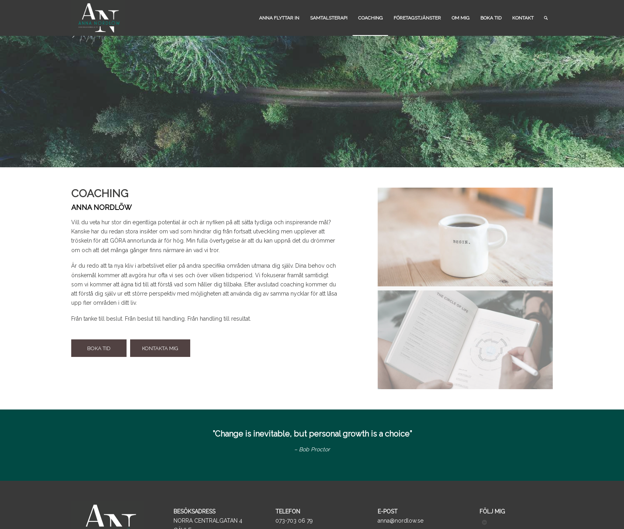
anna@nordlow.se (400, 520)
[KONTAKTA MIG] (160, 348)
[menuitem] (279, 17)
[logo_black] (98, 17)
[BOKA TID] (99, 348)
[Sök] (546, 17)
